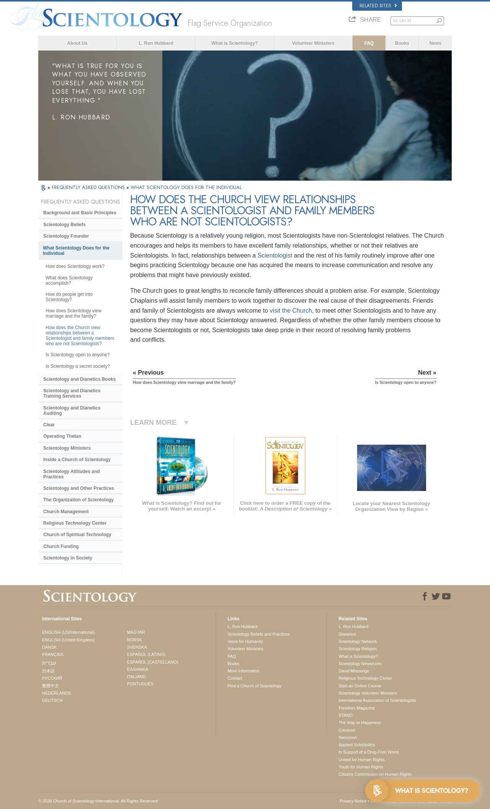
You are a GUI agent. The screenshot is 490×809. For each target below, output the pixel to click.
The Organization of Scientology (78, 499)
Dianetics (347, 634)
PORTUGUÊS (140, 684)
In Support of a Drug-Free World (368, 752)
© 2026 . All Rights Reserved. (98, 801)
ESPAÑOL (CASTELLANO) (152, 662)
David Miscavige (353, 671)
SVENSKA (137, 647)
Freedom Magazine (356, 708)
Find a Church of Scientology (254, 685)
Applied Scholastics (356, 744)
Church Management (66, 511)
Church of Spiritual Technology (77, 534)
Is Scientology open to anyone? (77, 354)
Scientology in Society (67, 558)
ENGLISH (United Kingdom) (68, 640)
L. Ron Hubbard (156, 43)
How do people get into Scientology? (69, 297)
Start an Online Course (359, 685)
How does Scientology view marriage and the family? (73, 313)
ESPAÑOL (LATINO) (146, 654)
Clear (49, 424)
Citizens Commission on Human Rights (375, 774)
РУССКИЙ (52, 678)
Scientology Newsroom (360, 663)
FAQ (369, 43)
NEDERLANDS (56, 693)
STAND (345, 715)
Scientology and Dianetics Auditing (71, 410)
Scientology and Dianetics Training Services (71, 393)
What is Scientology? (234, 43)
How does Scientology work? (75, 266)
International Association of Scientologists (377, 700)
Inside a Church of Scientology (77, 459)
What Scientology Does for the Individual (76, 250)
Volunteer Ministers (313, 43)
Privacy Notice (353, 801)
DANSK (49, 647)
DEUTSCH (52, 700)
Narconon (347, 737)
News (435, 43)
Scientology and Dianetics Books (79, 379)
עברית (49, 663)
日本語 (48, 671)
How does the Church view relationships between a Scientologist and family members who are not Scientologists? (80, 335)
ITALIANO (136, 676)
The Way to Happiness (359, 722)
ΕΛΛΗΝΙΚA (138, 669)
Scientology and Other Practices (78, 488)
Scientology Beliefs (64, 224)
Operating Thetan (62, 436)
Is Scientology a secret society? (78, 366)
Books (402, 43)
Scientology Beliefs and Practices (258, 634)
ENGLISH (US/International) (68, 632)
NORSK (134, 640)
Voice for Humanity (245, 641)
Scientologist (275, 255)
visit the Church (291, 310)
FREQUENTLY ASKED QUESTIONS (89, 187)
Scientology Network (357, 641)
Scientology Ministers (67, 448)
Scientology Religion (357, 648)
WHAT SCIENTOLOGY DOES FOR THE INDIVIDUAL (186, 187)
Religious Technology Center (74, 523)
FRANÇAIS (53, 654)
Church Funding (61, 546)
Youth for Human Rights (360, 767)
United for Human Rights (361, 759)
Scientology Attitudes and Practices (71, 474)
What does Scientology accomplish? (69, 280)
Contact (234, 678)
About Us (77, 43)
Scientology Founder (66, 236)
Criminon (346, 730)
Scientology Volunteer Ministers (367, 693)
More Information (243, 671)
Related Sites (378, 5)
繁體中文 (50, 685)
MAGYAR (136, 632)
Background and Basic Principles (79, 212)
